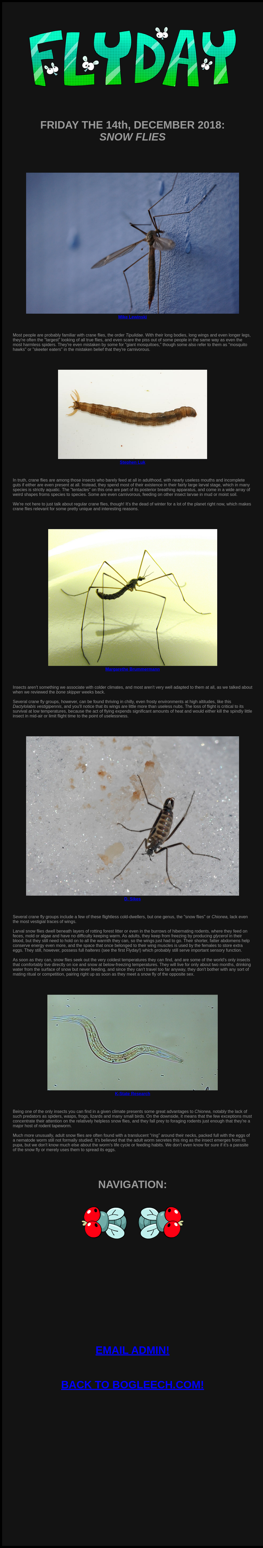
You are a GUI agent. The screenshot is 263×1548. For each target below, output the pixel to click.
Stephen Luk (132, 462)
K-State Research (132, 1093)
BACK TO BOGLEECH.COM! (132, 1384)
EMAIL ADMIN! (133, 1350)
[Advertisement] (132, 1450)
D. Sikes (132, 899)
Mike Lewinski (132, 317)
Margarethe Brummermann (132, 669)
